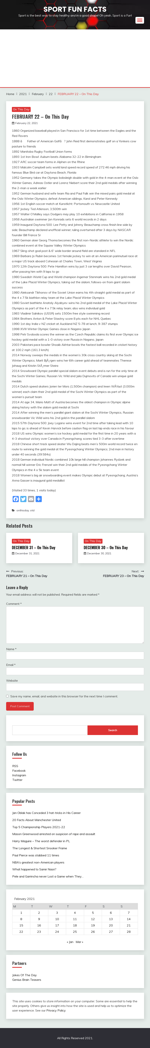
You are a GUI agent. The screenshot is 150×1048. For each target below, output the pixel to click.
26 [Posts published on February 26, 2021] (93, 932)
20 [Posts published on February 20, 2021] (111, 925)
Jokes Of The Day (24, 975)
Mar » (79, 942)
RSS (15, 766)
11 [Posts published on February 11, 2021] (75, 919)
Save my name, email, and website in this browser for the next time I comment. (64, 696)
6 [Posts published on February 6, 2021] (111, 913)
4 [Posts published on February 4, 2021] (75, 913)
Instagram (19, 775)
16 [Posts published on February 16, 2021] (39, 925)
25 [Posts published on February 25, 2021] (75, 932)
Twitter (17, 780)
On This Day (21, 109)
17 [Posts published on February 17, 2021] (57, 925)
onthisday (22, 510)
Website (12, 680)
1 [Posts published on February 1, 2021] (21, 913)
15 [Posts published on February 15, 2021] (21, 925)
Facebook (19, 770)
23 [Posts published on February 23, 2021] (39, 932)
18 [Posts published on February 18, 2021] (75, 925)
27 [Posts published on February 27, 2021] (111, 932)
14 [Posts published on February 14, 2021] (129, 919)
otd (32, 510)
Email (11, 665)
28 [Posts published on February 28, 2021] (129, 932)
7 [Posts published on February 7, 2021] (129, 913)
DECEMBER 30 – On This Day (106, 547)
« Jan (70, 942)
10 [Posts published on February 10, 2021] (57, 919)
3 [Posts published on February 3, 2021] (57, 913)
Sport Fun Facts (75, 9)
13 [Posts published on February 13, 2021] (111, 919)
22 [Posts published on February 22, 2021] (21, 932)
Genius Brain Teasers (26, 980)
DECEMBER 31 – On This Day (33, 547)
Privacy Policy (56, 1010)
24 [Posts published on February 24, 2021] (57, 932)
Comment (14, 604)
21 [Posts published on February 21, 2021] (129, 925)
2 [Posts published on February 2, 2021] (39, 913)
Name (11, 649)
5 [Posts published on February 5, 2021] (93, 913)
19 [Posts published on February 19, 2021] (93, 925)
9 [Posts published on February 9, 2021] (39, 919)
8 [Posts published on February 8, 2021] (21, 919)
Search (112, 730)
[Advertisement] (75, 58)
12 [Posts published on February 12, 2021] (93, 919)
